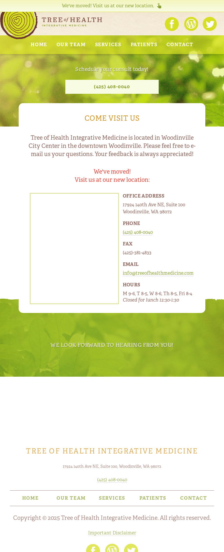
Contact (180, 44)
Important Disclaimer (112, 533)
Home (39, 44)
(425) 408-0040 (112, 87)
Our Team (71, 44)
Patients (144, 44)
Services (108, 44)
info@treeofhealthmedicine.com (158, 273)
